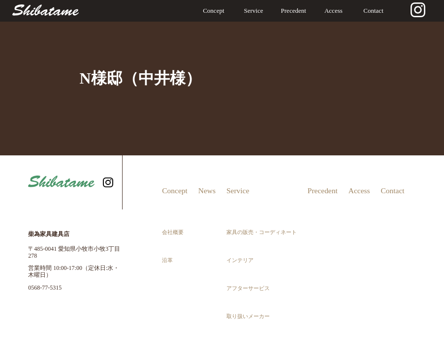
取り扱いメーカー (250, 242)
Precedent (293, 10)
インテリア (243, 218)
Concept (213, 10)
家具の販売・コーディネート (261, 207)
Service (253, 10)
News (207, 182)
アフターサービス (250, 230)
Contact (373, 10)
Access (333, 10)
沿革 (166, 218)
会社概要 (171, 207)
